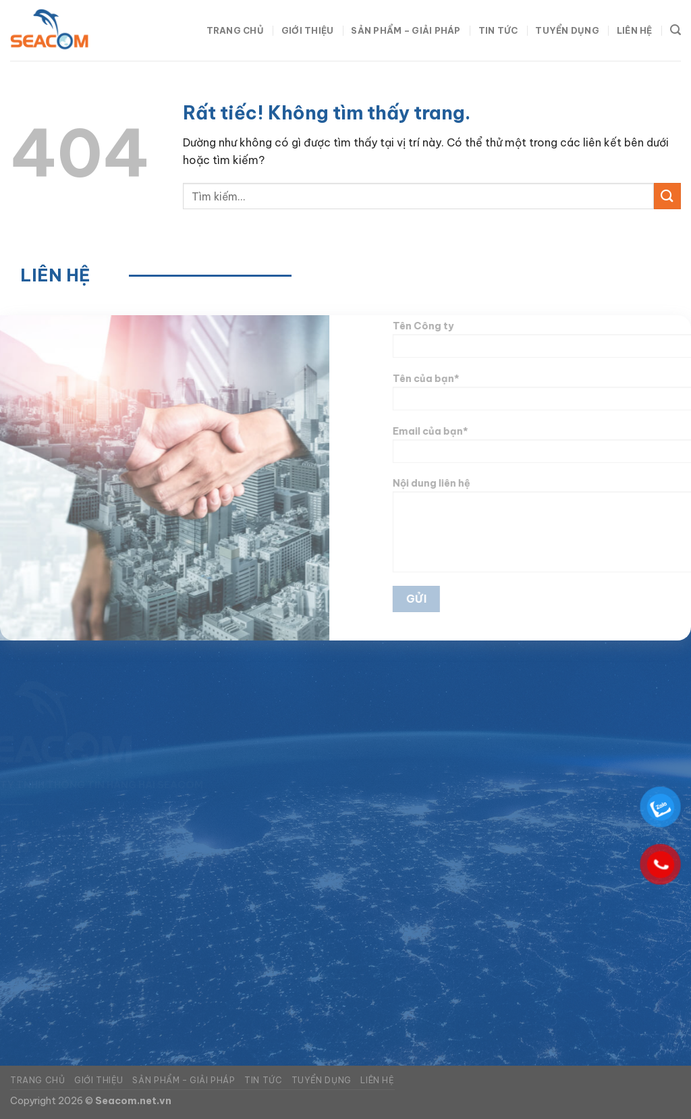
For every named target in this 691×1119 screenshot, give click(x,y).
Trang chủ (235, 30)
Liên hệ (635, 30)
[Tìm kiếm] (675, 30)
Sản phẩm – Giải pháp (405, 30)
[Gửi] (667, 196)
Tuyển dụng (567, 30)
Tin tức (498, 30)
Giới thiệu (307, 30)
